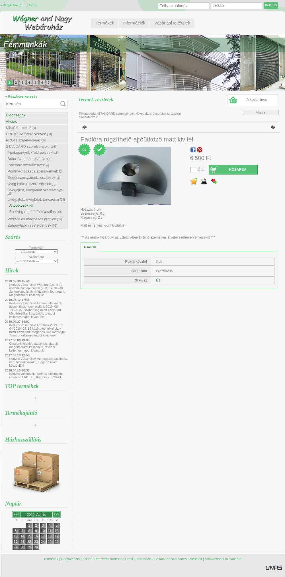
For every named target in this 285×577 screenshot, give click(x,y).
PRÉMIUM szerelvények (29, 134)
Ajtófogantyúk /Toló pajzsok (33, 152)
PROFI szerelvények (26, 140)
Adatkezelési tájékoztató (223, 559)
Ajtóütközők (21, 205)
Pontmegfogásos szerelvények (35, 171)
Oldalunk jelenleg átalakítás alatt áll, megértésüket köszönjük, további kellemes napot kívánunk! (34, 347)
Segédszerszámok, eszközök (34, 177)
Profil (129, 559)
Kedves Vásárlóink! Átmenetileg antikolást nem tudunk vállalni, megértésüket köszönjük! (38, 362)
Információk (144, 559)
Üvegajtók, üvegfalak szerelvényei (36, 191)
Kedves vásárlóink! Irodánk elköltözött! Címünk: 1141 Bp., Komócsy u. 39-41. (36, 375)
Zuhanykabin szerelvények (32, 225)
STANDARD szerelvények (31, 146)
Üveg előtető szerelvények (31, 184)
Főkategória (87, 113)
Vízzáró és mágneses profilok (35, 219)
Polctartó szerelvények (28, 165)
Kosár (87, 559)
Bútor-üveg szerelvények (30, 159)
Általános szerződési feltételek (179, 559)
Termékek (51, 559)
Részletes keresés (108, 559)
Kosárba (238, 170)
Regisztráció (70, 559)
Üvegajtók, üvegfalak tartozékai (36, 199)
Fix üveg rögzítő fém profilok (35, 212)
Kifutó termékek (21, 128)
